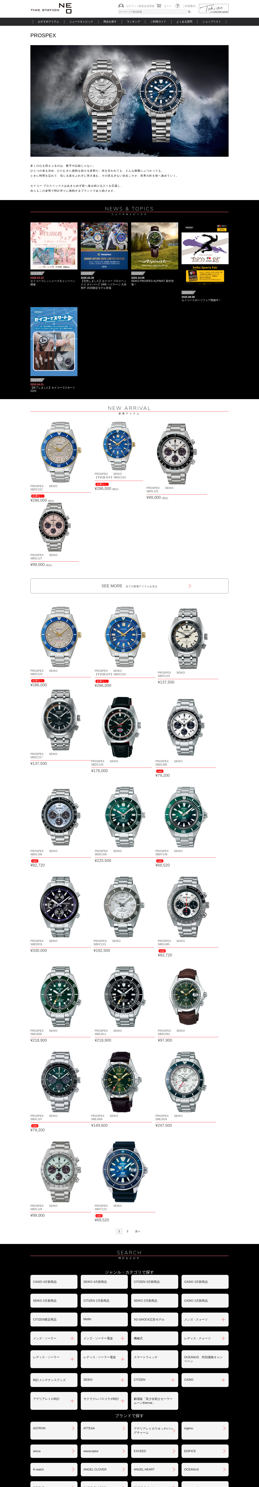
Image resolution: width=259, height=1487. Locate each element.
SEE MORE (130, 508)
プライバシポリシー (180, 1411)
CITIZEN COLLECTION (48, 1234)
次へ (137, 913)
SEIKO (87, 1062)
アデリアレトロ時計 (46, 1081)
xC (85, 1215)
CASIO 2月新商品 (196, 983)
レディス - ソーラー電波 (99, 1039)
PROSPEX (40, 1293)
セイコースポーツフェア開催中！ (201, 300)
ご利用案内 (189, 6)
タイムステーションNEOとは (205, 1448)
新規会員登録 (146, 6)
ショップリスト (212, 21)
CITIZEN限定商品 (44, 1002)
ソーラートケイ (144, 1253)
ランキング (133, 21)
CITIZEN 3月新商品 (147, 964)
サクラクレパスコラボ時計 (101, 1081)
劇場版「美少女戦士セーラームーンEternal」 (153, 1083)
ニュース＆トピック (81, 21)
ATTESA (89, 1111)
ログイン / (132, 6)
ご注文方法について (46, 1394)
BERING (38, 1311)
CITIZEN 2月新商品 (96, 983)
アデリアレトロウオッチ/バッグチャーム (153, 1113)
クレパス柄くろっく (197, 1193)
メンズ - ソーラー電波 (98, 1021)
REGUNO (89, 1330)
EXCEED (140, 1133)
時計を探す (129, 1448)
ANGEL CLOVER (94, 1152)
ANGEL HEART (144, 1152)
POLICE (88, 1311)
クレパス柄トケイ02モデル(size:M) (51, 1194)
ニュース (36, 273)
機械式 (138, 1021)
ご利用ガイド (158, 21)
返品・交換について (180, 1394)
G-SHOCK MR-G (145, 1234)
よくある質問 (184, 21)
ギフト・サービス (112, 1428)
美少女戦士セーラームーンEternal (101, 1254)
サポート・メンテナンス (49, 1428)
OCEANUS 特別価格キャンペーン (203, 1041)
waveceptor (91, 1133)
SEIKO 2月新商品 (145, 983)
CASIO (188, 1062)
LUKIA (37, 1330)
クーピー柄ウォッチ (147, 1216)
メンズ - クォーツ (196, 1002)
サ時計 (188, 1216)
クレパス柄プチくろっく (49, 1216)
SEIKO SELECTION (46, 1252)
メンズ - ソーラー (44, 1021)
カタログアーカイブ (180, 1428)
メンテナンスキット (147, 1312)
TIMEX (188, 1252)
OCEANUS (191, 1152)
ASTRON (39, 1111)
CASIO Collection (145, 1170)
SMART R (190, 1234)
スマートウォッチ (146, 1039)
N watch (38, 1152)
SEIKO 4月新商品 (95, 964)
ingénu (188, 1111)
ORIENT (38, 1170)
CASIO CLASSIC (94, 1170)
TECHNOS (40, 1275)
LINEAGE (190, 1311)
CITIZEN (139, 1062)
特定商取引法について (115, 1411)
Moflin (87, 1001)
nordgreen (90, 1275)
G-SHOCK (90, 1234)
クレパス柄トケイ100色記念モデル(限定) (152, 1195)
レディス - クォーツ (197, 1021)
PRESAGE (191, 1275)
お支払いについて (112, 1394)
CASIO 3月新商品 (196, 964)
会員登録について (45, 1411)
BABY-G (189, 1293)
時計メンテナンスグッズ (49, 1062)
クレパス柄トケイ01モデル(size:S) (202, 1172)
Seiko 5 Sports (143, 1275)
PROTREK (90, 1293)
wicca (36, 1133)
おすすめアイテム (48, 21)
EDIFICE (190, 1133)
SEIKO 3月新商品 (44, 983)
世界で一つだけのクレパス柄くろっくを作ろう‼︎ (102, 1195)
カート (168, 6)
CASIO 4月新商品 (45, 964)
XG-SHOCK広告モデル (149, 1002)
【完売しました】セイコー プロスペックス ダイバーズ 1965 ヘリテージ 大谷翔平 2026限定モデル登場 (104, 284)
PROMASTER (143, 1293)
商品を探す (110, 21)
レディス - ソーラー (46, 1039)
